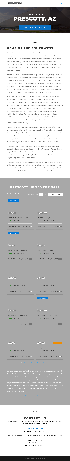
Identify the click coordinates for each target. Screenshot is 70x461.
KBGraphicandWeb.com (38, 458)
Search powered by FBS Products (35, 396)
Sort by (45, 194)
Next (47, 362)
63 (43, 362)
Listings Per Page (33, 194)
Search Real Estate (35, 27)
